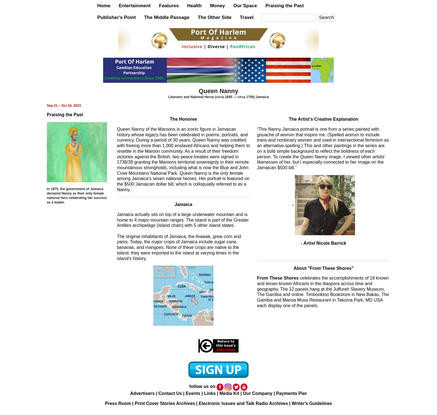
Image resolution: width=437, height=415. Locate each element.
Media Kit (229, 393)
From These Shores (277, 278)
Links (210, 393)
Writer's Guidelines (312, 403)
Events (193, 393)
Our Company (258, 393)
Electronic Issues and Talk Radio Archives (243, 403)
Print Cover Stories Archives (165, 403)
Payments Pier (291, 393)
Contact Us (170, 393)
